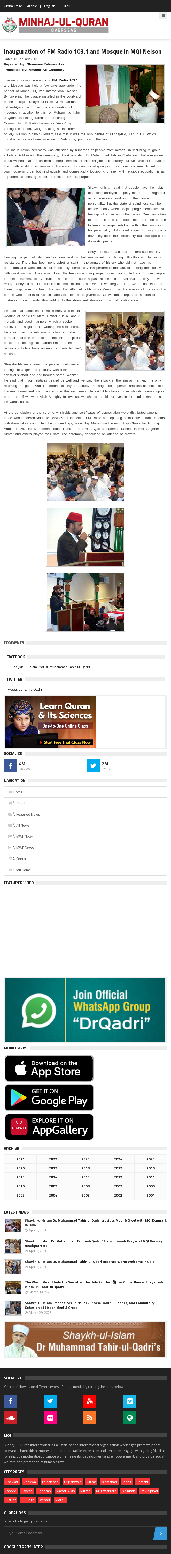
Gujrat (91, 1481)
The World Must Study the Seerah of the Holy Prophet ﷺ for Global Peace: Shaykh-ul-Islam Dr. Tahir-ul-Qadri (94, 1284)
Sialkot (10, 1500)
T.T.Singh (27, 1500)
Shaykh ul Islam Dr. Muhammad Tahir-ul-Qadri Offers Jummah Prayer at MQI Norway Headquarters (93, 1243)
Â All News (19, 825)
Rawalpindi (149, 1490)
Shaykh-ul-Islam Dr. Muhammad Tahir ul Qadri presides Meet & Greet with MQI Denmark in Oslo (96, 1222)
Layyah (27, 1490)
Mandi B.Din (65, 1490)
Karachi (142, 1481)
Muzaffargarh (106, 1490)
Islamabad (109, 1481)
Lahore (10, 1490)
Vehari (45, 1500)
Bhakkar (11, 1481)
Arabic (32, 6)
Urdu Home (19, 869)
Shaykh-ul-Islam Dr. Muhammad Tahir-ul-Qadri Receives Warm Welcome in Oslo (89, 1261)
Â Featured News (24, 814)
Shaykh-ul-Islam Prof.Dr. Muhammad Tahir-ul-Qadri (51, 666)
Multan (85, 1490)
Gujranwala (72, 1481)
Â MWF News (21, 847)
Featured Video (19, 883)
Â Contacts (18, 858)
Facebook (15, 657)
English (49, 6)
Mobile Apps (15, 1048)
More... (60, 1500)
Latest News (16, 1212)
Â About (16, 803)
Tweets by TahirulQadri (24, 689)
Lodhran (44, 1490)
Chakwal (30, 1481)
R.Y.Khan (128, 1490)
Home (15, 792)
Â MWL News (21, 836)
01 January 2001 (26, 59)
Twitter (14, 679)
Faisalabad (50, 1481)
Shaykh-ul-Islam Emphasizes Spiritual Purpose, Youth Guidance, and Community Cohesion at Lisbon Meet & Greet (90, 1305)
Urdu (66, 6)
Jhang (126, 1481)
